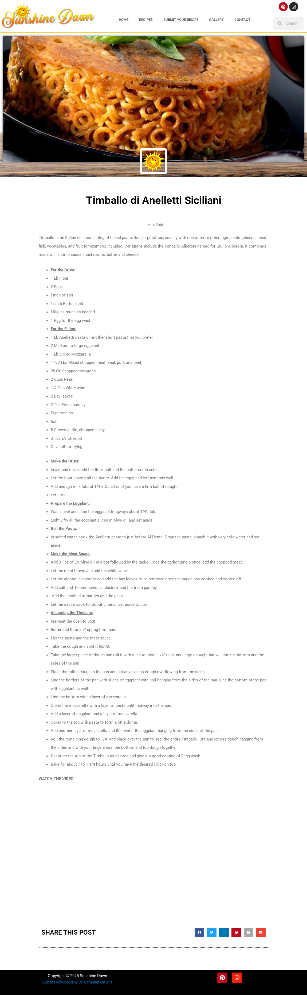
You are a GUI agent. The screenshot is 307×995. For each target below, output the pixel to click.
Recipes (146, 20)
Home (123, 20)
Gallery (216, 20)
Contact (242, 20)
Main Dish (155, 224)
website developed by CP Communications (78, 981)
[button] (199, 932)
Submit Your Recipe (180, 20)
